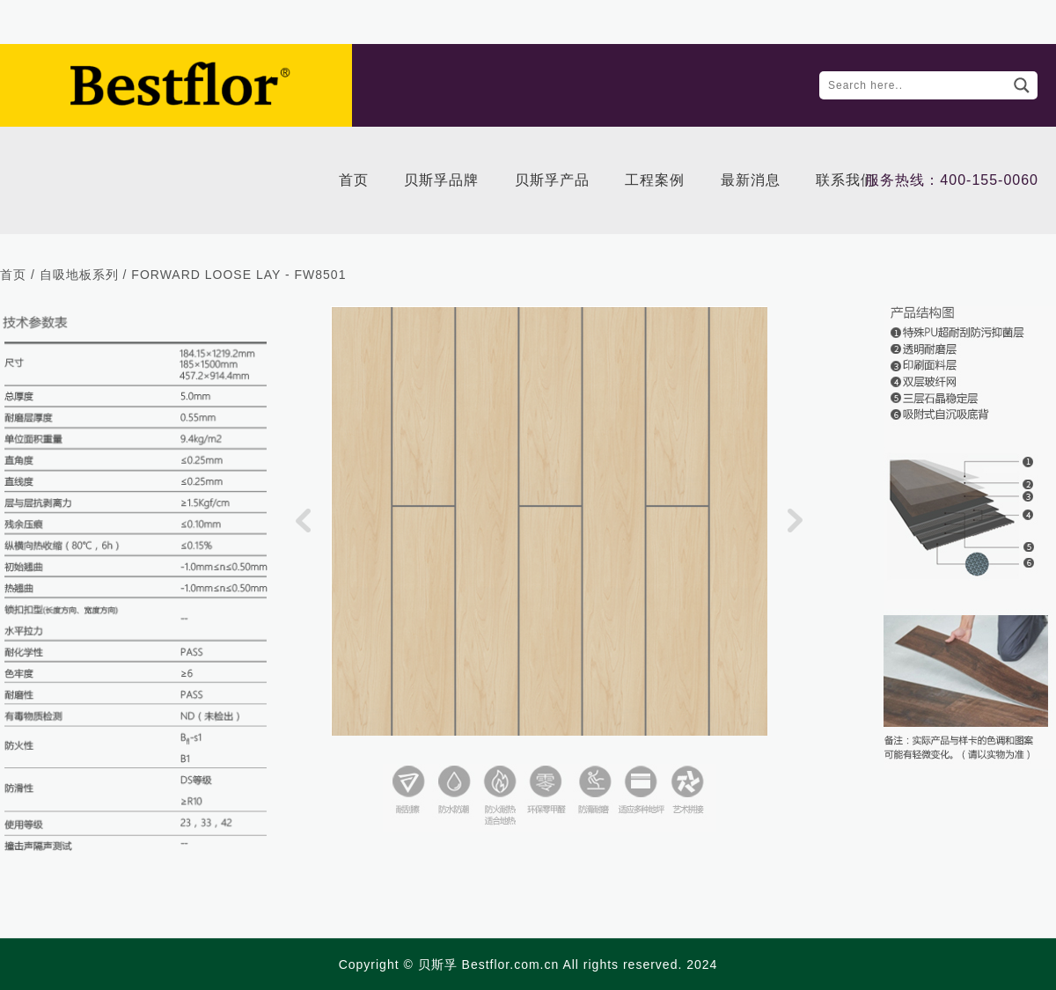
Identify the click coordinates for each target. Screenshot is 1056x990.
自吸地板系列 (79, 275)
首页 (13, 275)
